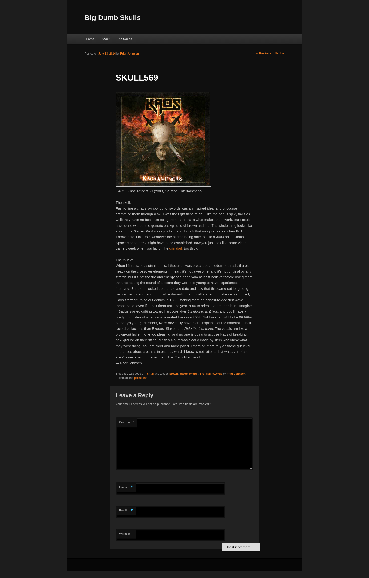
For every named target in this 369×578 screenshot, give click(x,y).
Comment (126, 422)
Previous (263, 53)
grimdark (176, 248)
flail (208, 373)
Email (126, 510)
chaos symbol (189, 373)
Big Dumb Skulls (113, 17)
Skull (150, 373)
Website (124, 533)
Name (126, 487)
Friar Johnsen (129, 53)
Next (279, 53)
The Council (125, 39)
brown (173, 373)
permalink (140, 378)
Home (90, 39)
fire (202, 373)
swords (217, 373)
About (105, 39)
